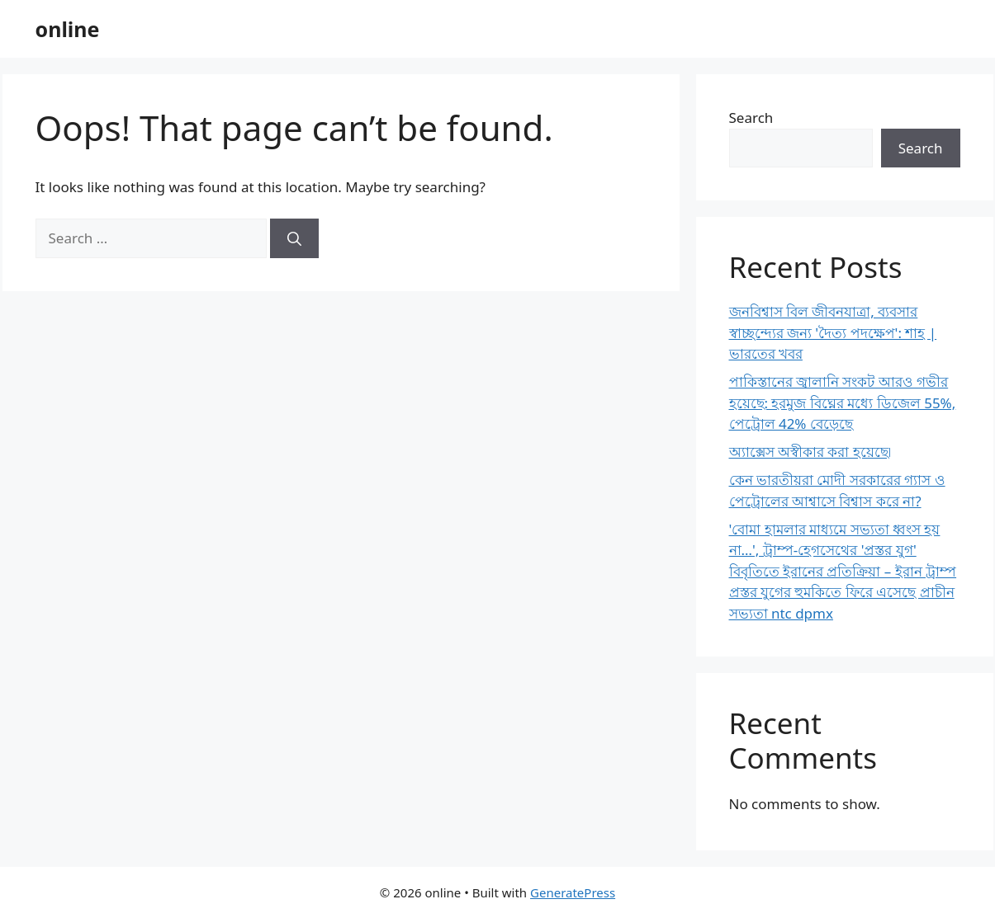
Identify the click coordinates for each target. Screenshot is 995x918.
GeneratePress (572, 892)
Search (751, 117)
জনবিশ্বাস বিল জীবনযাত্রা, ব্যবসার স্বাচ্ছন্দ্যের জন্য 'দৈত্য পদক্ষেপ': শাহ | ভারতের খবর (833, 332)
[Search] (294, 238)
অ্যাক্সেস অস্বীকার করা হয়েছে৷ (810, 451)
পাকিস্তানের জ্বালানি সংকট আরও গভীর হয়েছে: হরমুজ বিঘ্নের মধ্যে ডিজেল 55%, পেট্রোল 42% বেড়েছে (842, 402)
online (68, 29)
